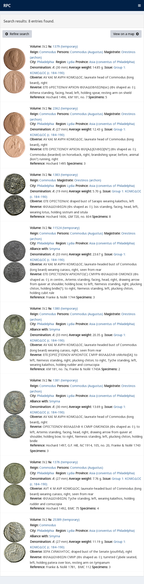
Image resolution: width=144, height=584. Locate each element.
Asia (92, 62)
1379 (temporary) (65, 46)
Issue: (108, 67)
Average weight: (80, 67)
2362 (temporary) (65, 108)
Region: (61, 62)
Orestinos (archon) (87, 180)
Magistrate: (112, 52)
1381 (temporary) (65, 380)
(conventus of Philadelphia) (115, 62)
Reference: (37, 97)
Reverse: (36, 87)
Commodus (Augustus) (86, 52)
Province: (81, 62)
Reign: (34, 52)
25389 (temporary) (66, 519)
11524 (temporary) (66, 228)
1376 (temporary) (65, 462)
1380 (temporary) (65, 308)
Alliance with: (39, 249)
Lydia (71, 62)
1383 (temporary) (65, 175)
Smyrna (54, 249)
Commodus (47, 52)
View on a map (126, 34)
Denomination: (40, 67)
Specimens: (96, 97)
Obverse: (36, 77)
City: (33, 62)
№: (50, 46)
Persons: (63, 52)
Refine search (17, 34)
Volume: (35, 46)
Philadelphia (46, 62)
